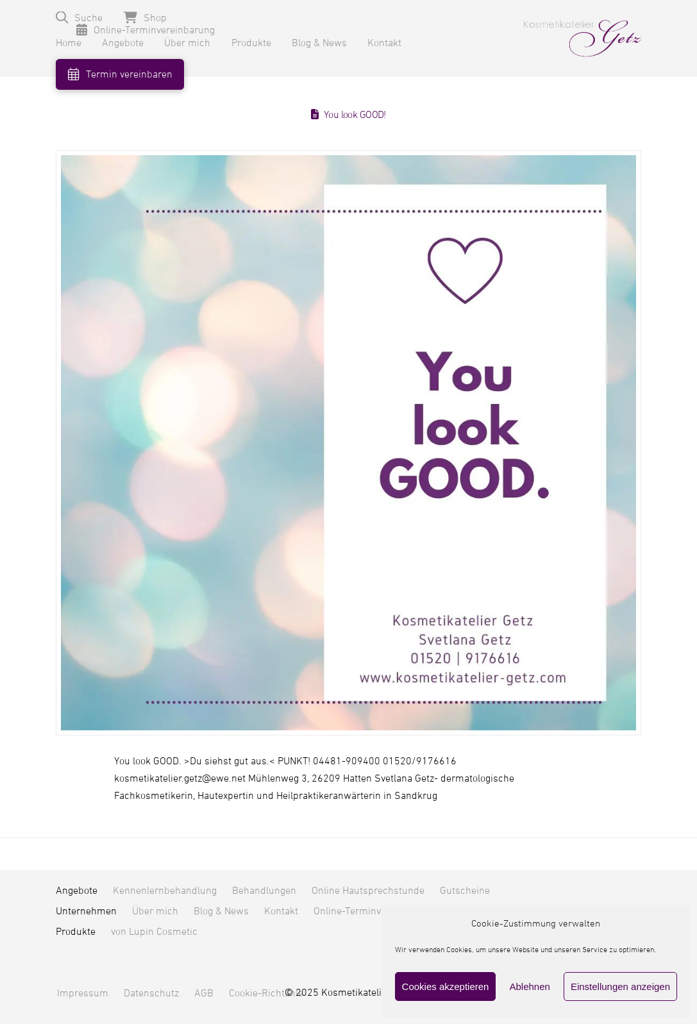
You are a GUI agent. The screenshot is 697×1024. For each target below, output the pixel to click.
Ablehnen (529, 986)
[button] (79, 18)
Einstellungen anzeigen (620, 986)
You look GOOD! (355, 115)
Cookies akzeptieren (445, 986)
